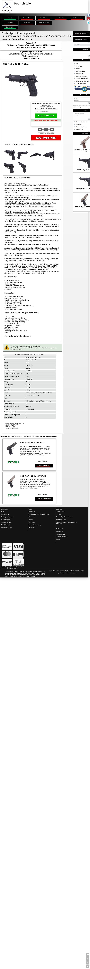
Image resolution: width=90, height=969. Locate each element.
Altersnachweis (80, 71)
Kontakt (30, 519)
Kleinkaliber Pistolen (44, 465)
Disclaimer (31, 517)
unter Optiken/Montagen (48, 226)
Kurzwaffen (10, 18)
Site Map (58, 514)
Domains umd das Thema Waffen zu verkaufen (66, 523)
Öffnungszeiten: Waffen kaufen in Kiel (39, 514)
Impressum (31, 511)
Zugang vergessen (81, 127)
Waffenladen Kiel (61, 519)
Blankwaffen (60, 18)
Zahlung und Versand (7, 517)
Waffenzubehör (43, 23)
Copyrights (31, 522)
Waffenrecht (79, 73)
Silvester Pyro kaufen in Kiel (64, 517)
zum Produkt (42, 461)
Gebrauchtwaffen (81, 84)
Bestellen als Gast (81, 76)
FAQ (77, 63)
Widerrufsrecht (5, 514)
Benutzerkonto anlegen (83, 122)
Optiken (10, 23)
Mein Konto (79, 129)
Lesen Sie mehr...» (31, 58)
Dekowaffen (77, 18)
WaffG (58, 539)
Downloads (79, 66)
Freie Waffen (44, 18)
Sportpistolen (10, 27)
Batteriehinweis (5, 525)
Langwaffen (27, 18)
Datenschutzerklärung (34, 525)
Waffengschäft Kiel (6, 527)
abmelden (79, 124)
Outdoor (26, 23)
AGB (2, 511)
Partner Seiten (60, 511)
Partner (78, 68)
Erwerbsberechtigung (62, 536)
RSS (67, 571)
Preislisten (31, 527)
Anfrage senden (38, 47)
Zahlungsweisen (5, 519)
